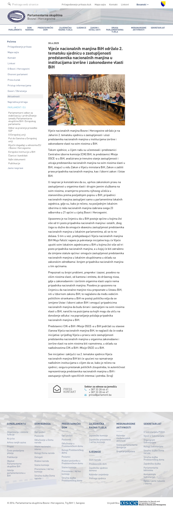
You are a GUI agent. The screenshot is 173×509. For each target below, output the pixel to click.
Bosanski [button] (143, 4)
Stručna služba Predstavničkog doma (72, 479)
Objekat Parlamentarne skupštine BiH (14, 463)
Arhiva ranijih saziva (16, 442)
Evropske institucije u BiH (21, 151)
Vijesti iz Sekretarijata (154, 435)
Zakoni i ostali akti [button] (94, 28)
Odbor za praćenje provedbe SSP (22, 129)
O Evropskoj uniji (17, 134)
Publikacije (14, 163)
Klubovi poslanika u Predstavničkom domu (72, 462)
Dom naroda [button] (29, 28)
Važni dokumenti (17, 159)
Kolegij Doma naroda (44, 453)
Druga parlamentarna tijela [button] (114, 29)
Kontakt (113, 4)
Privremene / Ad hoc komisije (44, 470)
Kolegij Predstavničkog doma (72, 451)
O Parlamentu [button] (15, 28)
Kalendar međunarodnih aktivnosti (123, 438)
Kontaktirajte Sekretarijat (150, 475)
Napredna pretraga (18, 101)
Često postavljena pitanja (15, 451)
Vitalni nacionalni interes (42, 448)
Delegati (38, 456)
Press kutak (14, 79)
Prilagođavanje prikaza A (76, 4)
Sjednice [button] (80, 27)
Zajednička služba (152, 463)
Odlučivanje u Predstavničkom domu (72, 444)
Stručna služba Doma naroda (44, 477)
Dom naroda (95, 459)
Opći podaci (39, 431)
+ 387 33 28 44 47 (98, 391)
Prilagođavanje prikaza (19, 46)
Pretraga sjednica (97, 478)
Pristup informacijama (19, 85)
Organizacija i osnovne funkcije (17, 433)
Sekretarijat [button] (158, 27)
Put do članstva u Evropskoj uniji (22, 140)
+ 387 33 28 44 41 (98, 389)
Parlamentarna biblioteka (151, 469)
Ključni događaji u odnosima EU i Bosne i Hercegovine (24, 146)
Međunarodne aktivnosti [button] (138, 28)
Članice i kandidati (18, 155)
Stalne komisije (41, 464)
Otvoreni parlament (18, 74)
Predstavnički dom (98, 463)
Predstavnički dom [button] (45, 28)
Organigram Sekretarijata (150, 441)
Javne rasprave (15, 167)
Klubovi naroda (41, 460)
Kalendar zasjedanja (98, 474)
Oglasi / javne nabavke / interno (154, 482)
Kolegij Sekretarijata (153, 446)
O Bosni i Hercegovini (19, 68)
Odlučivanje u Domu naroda (43, 441)
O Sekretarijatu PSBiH (154, 431)
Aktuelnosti (14, 96)
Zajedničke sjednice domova (98, 469)
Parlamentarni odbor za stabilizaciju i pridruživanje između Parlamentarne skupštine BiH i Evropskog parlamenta (22, 118)
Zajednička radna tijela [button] (65, 28)
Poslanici (66, 456)
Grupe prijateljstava (125, 451)
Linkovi (125, 4)
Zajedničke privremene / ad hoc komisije (100, 440)
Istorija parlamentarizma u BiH (16, 473)
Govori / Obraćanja (17, 90)
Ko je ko (11, 438)
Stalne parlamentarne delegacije (127, 446)
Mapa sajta (100, 4)
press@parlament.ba (100, 394)
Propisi (10, 446)
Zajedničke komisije (98, 435)
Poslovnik (39, 435)
